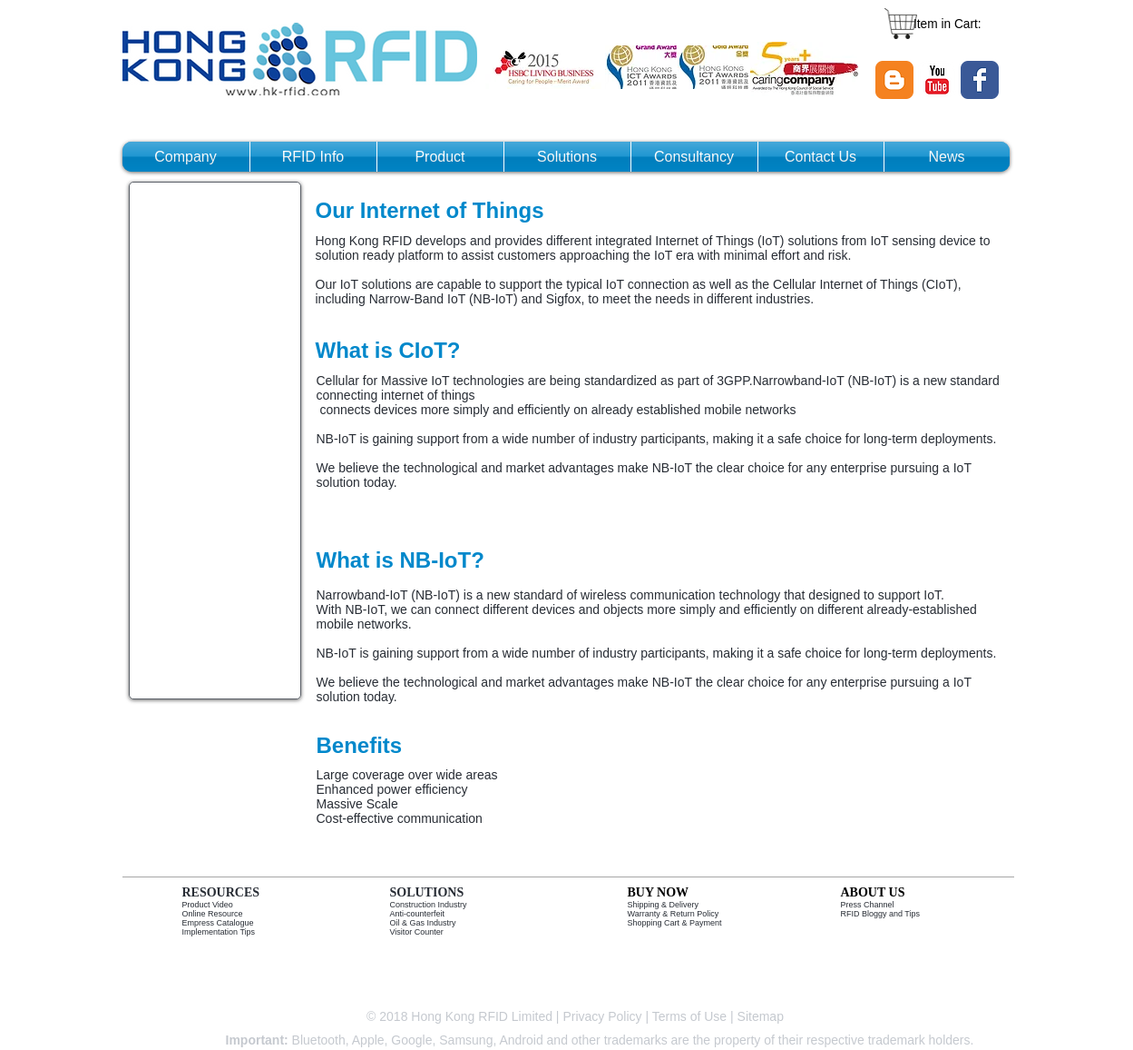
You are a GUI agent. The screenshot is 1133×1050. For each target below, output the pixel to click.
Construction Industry (428, 904)
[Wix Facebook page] (980, 80)
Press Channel (867, 904)
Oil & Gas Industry (423, 922)
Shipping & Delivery (663, 904)
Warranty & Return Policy (673, 913)
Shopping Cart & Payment (675, 922)
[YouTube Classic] (937, 80)
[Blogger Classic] (894, 80)
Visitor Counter (417, 931)
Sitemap (762, 1016)
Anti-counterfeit (417, 913)
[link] (956, 23)
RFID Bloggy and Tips (881, 913)
